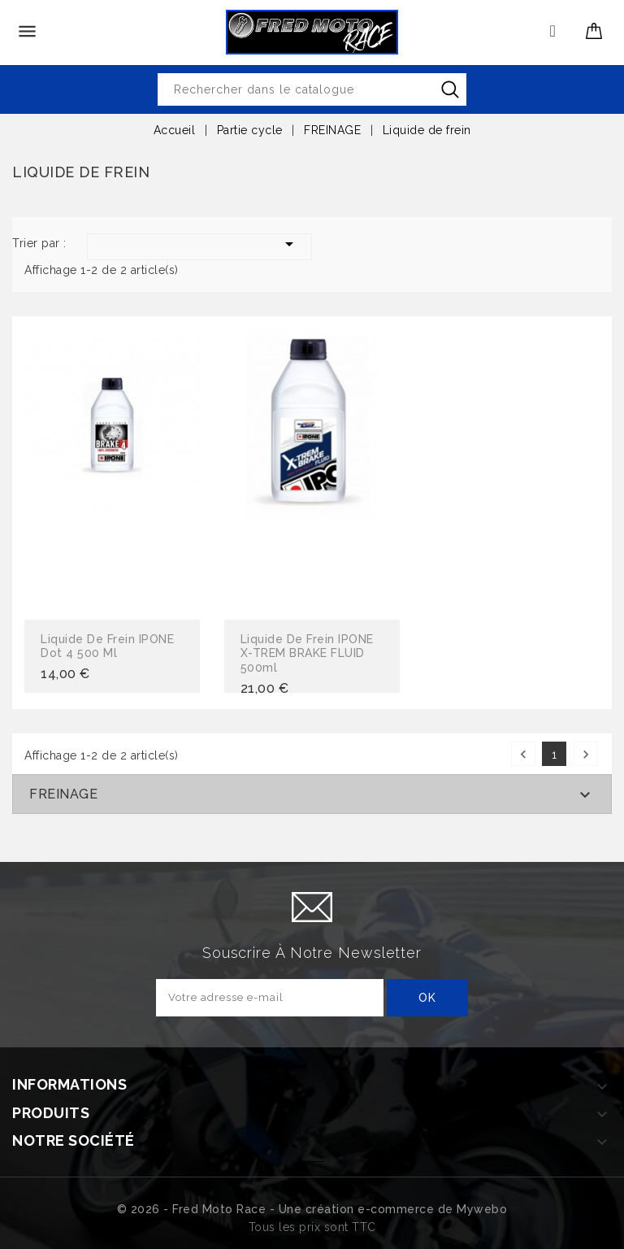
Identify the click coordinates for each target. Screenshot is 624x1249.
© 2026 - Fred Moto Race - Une (211, 1209)
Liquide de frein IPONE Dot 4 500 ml (107, 646)
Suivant (586, 754)
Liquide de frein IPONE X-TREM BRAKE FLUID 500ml (307, 653)
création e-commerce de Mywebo (407, 1209)
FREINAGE (63, 794)
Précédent (523, 754)
